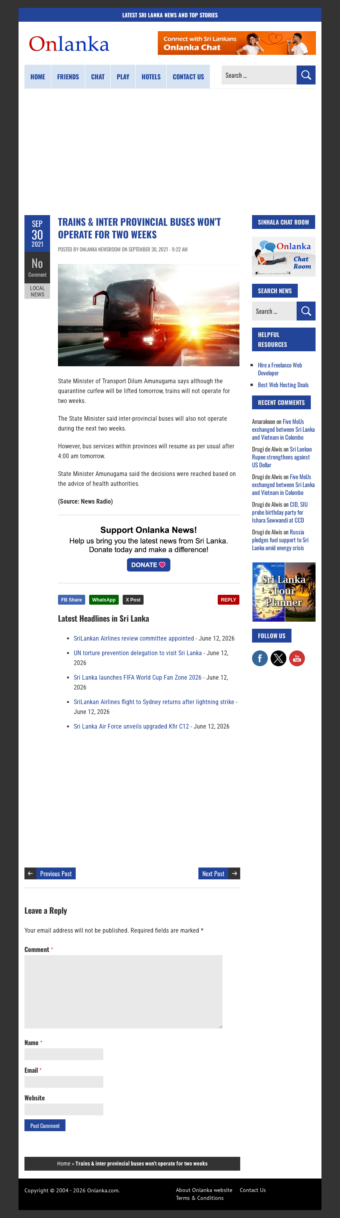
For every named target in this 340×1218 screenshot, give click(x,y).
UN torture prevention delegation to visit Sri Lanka (138, 653)
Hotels (151, 76)
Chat (98, 76)
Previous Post (56, 873)
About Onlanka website (204, 1190)
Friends (68, 76)
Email (32, 1070)
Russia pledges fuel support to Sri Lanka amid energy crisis (280, 539)
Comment (37, 274)
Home (37, 76)
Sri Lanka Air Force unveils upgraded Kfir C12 (131, 726)
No (37, 263)
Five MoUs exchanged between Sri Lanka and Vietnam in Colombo (283, 429)
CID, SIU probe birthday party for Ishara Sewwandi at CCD (280, 512)
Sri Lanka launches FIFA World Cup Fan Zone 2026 (138, 677)
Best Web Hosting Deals (283, 384)
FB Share (71, 600)
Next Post (213, 873)
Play (123, 76)
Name (33, 1042)
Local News (37, 291)
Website (34, 1097)
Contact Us (253, 1190)
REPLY (228, 600)
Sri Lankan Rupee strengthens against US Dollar (282, 456)
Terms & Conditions (200, 1197)
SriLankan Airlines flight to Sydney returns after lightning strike (154, 702)
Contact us (188, 76)
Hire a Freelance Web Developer (280, 368)
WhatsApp (104, 600)
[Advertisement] (170, 152)
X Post (133, 600)
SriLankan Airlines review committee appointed (134, 638)
